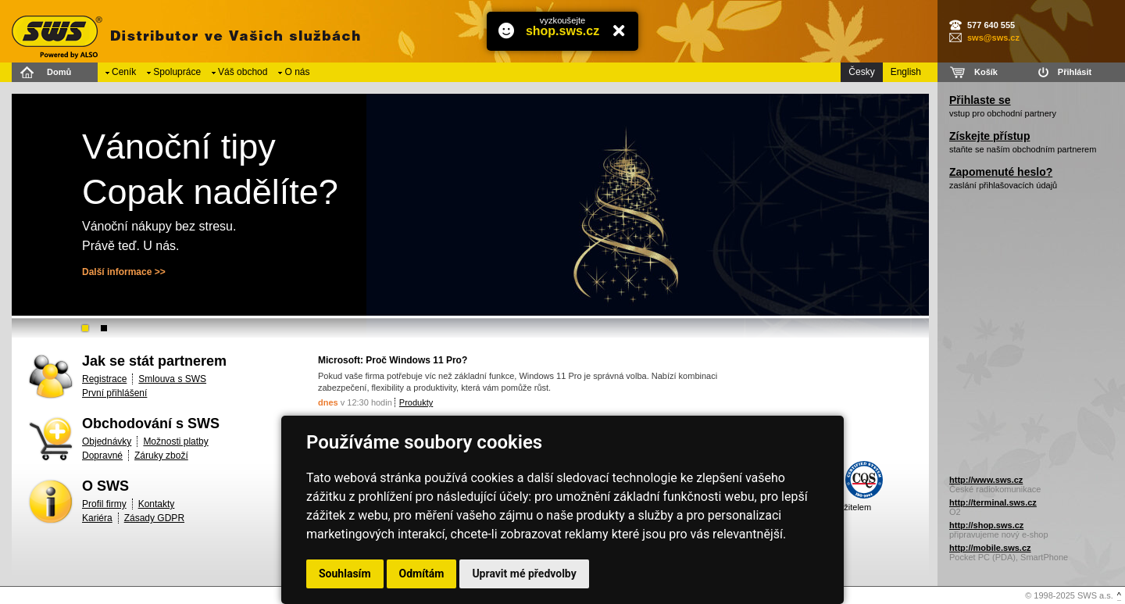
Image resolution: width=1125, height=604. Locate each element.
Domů (59, 72)
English (906, 71)
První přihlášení (114, 393)
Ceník (124, 71)
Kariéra (97, 518)
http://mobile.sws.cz (990, 547)
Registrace (104, 378)
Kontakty (156, 504)
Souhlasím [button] (345, 573)
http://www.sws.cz (986, 479)
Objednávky (106, 441)
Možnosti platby (175, 441)
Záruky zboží (161, 455)
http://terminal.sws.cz (993, 502)
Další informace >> (124, 271)
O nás (296, 71)
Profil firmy (104, 504)
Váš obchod (242, 71)
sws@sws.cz (993, 37)
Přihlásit (1074, 72)
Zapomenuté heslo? (1000, 172)
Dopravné (102, 455)
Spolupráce (177, 71)
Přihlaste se (980, 100)
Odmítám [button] (422, 573)
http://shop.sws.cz (986, 525)
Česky (861, 71)
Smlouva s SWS (172, 378)
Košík (986, 72)
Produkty (416, 402)
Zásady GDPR (154, 518)
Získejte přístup (989, 136)
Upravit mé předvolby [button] (524, 573)
